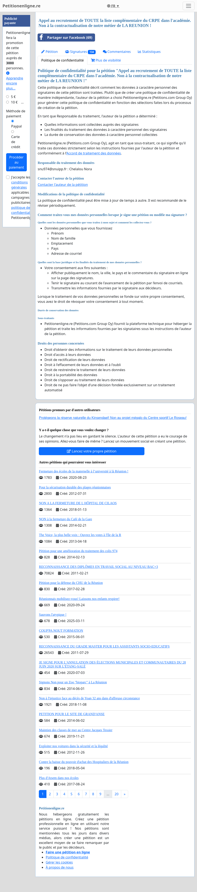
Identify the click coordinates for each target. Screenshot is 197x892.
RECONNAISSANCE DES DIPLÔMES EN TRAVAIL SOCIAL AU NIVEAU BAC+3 (98, 567)
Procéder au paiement (16, 288)
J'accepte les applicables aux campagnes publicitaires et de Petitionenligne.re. (25, 323)
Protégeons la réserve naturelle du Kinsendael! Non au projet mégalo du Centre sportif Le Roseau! (112, 418)
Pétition (49, 51)
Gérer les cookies (59, 862)
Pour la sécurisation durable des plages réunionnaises (75, 487)
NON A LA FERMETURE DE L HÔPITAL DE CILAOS (78, 503)
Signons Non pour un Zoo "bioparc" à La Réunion (73, 682)
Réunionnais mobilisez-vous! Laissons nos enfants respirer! (79, 599)
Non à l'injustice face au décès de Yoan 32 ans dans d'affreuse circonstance (89, 698)
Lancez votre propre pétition (91, 451)
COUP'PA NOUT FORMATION (61, 630)
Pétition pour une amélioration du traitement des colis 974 (78, 551)
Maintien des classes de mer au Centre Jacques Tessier (75, 730)
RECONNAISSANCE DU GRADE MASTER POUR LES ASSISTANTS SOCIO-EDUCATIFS (104, 646)
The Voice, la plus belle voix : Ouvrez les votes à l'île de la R (80, 535)
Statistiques (149, 51)
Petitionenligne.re (22, 6)
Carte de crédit (15, 268)
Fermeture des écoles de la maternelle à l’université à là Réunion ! (83, 471)
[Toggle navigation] (188, 6)
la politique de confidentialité (24, 334)
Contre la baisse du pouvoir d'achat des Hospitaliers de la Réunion (83, 762)
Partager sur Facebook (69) (65, 37)
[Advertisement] (16, 75)
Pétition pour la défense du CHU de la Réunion (71, 583)
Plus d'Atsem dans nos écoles (59, 778)
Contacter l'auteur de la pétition (63, 184)
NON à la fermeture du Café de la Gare (65, 519)
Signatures (80, 51)
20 (116, 794)
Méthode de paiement (15, 240)
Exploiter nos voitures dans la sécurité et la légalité (73, 746)
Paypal (16, 252)
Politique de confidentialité (62, 60)
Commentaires (117, 51)
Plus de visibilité (106, 60)
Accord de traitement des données (93, 153)
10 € (14, 228)
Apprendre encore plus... (14, 207)
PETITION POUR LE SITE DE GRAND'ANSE (72, 714)
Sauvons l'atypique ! (52, 614)
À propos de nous (59, 867)
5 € (13, 223)
